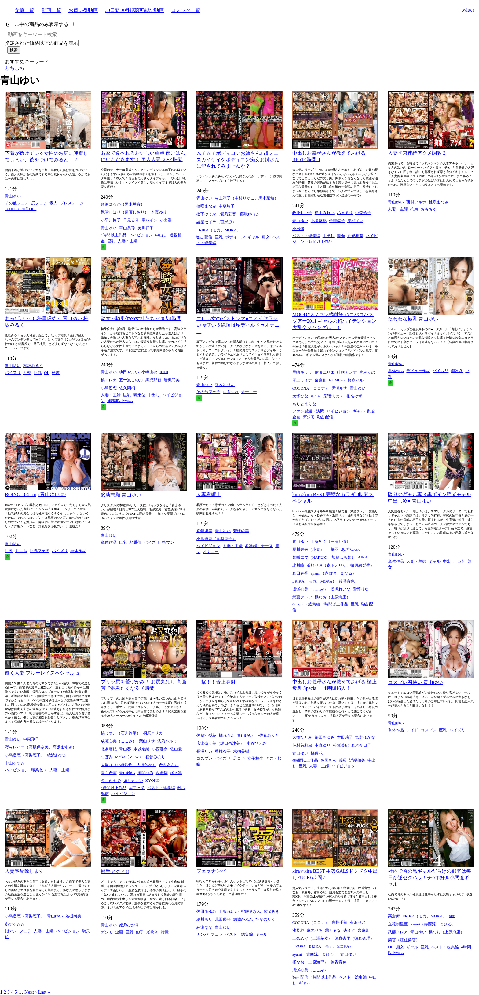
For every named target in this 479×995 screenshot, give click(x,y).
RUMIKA (337, 380)
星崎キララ (302, 372)
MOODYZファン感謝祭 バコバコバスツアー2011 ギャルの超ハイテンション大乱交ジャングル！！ (334, 321)
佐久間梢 (127, 388)
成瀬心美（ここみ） (310, 589)
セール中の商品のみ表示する (36, 24)
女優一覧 (24, 10)
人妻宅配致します (24, 871)
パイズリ (13, 372)
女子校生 (255, 758)
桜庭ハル (356, 380)
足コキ (239, 758)
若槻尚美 (241, 531)
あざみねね (351, 549)
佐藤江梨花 (206, 735)
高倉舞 (394, 916)
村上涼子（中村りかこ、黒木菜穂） (246, 198)
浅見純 (298, 930)
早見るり (131, 220)
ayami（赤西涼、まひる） (333, 573)
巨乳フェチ (39, 550)
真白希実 (109, 772)
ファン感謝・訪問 (308, 411)
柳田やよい (129, 372)
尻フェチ (39, 203)
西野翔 (162, 772)
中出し (161, 235)
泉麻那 (321, 380)
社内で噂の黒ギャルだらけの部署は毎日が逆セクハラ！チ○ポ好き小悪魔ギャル (429, 878)
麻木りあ (315, 930)
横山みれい (325, 212)
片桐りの (367, 372)
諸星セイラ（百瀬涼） (216, 222)
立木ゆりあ (225, 384)
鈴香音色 (347, 581)
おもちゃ (429, 209)
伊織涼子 (337, 220)
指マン (168, 542)
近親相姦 (355, 235)
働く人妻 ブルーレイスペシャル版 (42, 672)
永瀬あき (271, 911)
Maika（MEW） (129, 757)
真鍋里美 (204, 531)
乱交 (27, 372)
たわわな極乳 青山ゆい (413, 318)
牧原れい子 (302, 212)
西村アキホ (416, 202)
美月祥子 (145, 228)
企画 (296, 417)
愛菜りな (361, 589)
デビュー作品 (418, 370)
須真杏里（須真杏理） (354, 938)
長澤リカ (204, 751)
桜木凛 (176, 772)
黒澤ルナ (339, 388)
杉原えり (345, 212)
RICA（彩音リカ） (327, 396)
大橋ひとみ (302, 737)
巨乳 (111, 241)
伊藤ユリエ (325, 372)
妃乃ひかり (129, 925)
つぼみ (107, 757)
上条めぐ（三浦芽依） (330, 541)
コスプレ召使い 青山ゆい (415, 682)
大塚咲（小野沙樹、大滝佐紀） (128, 765)
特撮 (165, 932)
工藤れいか (229, 911)
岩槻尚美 (172, 380)
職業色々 (39, 770)
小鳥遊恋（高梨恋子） (216, 538)
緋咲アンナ (347, 372)
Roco (164, 371)
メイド (412, 730)
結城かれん (243, 919)
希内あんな (169, 765)
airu (452, 915)
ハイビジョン (141, 235)
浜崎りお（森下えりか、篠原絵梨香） (340, 565)
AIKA (363, 557)
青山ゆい (13, 196)
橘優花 (317, 753)
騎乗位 (139, 395)
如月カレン (133, 780)
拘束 (414, 209)
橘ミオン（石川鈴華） (121, 733)
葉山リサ (147, 741)
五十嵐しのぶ (131, 380)
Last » (44, 992)
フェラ (25, 931)
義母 (341, 235)
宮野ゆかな (365, 737)
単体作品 (396, 370)
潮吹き (457, 370)
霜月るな (333, 930)
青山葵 (125, 749)
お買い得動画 (83, 10)
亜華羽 (332, 549)
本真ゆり (159, 212)
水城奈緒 (141, 749)
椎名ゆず (354, 396)
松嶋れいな (340, 589)
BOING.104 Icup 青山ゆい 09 (35, 494)
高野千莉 (339, 922)
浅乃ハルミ (167, 741)
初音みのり (155, 757)
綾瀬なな (204, 927)
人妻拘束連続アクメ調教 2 (416, 152)
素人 (53, 203)
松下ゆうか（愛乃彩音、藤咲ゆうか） (230, 214)
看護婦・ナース (259, 545)
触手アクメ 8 (115, 871)
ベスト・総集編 (306, 235)
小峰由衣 (149, 372)
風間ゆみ (145, 772)
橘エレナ (109, 380)
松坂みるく (33, 365)
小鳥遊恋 (109, 388)
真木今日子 (361, 745)
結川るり (204, 919)
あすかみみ (15, 924)
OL (46, 372)
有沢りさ (358, 922)
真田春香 (300, 573)
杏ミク (349, 930)
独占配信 (204, 237)
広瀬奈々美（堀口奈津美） (220, 743)
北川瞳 (298, 565)
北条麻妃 (319, 220)
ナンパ (202, 934)
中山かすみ (15, 763)
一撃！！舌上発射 (216, 682)
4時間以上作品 (114, 235)
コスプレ (204, 758)
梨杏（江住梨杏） (404, 940)
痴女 (266, 237)
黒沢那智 (153, 380)
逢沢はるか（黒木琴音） (122, 204)
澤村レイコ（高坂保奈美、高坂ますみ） (40, 747)
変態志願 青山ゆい (121, 494)
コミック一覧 (185, 10)
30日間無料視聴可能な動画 (134, 10)
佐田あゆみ (206, 911)
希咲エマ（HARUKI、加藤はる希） (324, 557)
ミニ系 (21, 550)
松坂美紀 (341, 745)
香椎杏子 (223, 751)
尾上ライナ (302, 380)
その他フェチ (17, 203)
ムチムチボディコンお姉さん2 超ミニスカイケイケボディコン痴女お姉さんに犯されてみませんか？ (238, 160)
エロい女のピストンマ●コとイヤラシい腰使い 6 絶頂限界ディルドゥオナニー (238, 325)
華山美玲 (127, 228)
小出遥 (166, 220)
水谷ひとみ (256, 743)
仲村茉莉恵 (302, 745)
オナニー (249, 392)
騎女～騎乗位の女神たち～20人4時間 (141, 318)
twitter (467, 10)
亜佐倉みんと (267, 735)
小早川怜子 (111, 220)
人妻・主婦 (127, 241)
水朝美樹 (241, 751)
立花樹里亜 (398, 924)
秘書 (56, 372)
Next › (30, 992)
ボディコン (235, 237)
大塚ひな (300, 396)
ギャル (253, 237)
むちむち (14, 68)
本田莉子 (345, 737)
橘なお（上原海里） (332, 597)
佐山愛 (176, 749)
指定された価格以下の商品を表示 (41, 43)
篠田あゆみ (325, 737)
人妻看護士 (208, 494)
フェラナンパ (211, 870)
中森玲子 (227, 206)
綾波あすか (57, 755)
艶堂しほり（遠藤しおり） (124, 212)
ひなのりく (265, 919)
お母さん (328, 760)
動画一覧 (51, 10)
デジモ (309, 417)
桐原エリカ (153, 733)
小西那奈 (160, 749)
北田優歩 (223, 919)
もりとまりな (304, 404)
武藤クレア (302, 597)
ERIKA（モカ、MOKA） (218, 230)
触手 (140, 932)
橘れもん (227, 735)
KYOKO (152, 780)
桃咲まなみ (206, 206)
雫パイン (149, 220)
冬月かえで (111, 780)
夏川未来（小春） (308, 549)
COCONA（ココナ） (310, 388)
